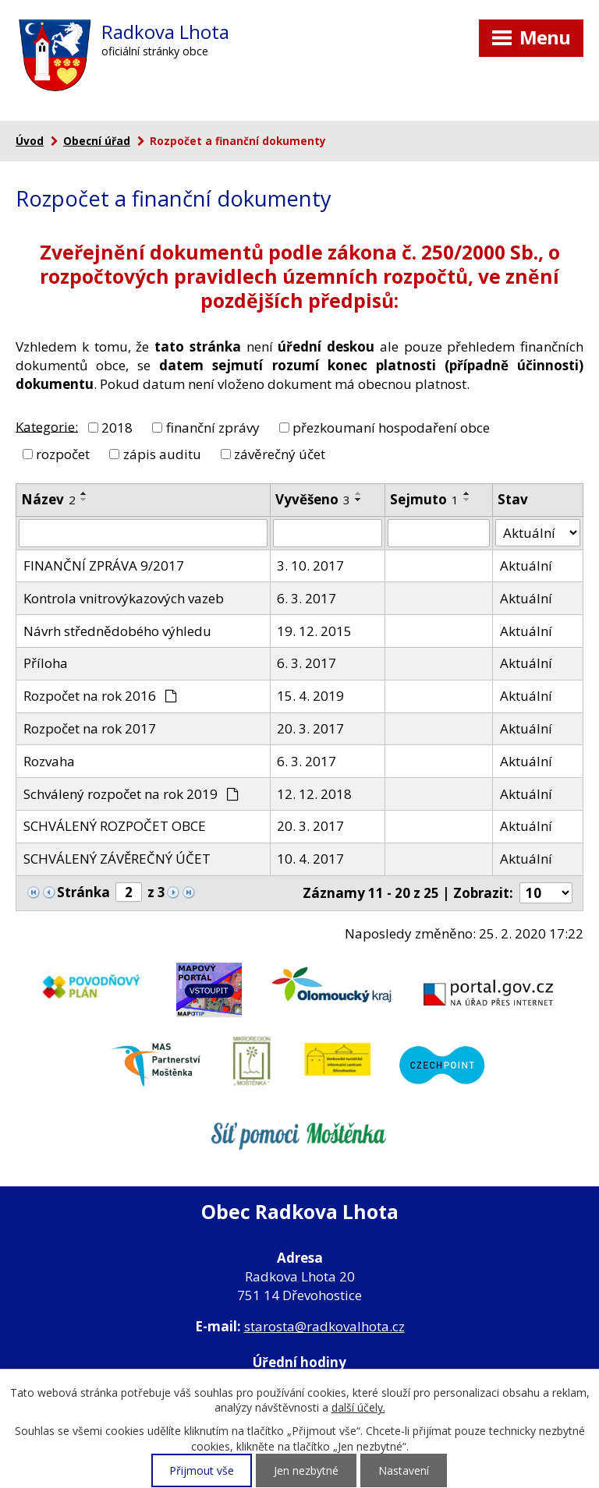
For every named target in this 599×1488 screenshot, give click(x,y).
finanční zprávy (213, 428)
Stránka (83, 892)
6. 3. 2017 (306, 598)
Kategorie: (47, 426)
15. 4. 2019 (310, 696)
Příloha (45, 663)
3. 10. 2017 (310, 565)
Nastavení (403, 1470)
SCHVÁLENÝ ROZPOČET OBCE (114, 826)
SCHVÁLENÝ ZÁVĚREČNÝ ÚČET (117, 859)
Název (48, 499)
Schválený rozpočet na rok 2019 (131, 794)
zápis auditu (162, 453)
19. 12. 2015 (314, 631)
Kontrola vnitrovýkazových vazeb (123, 598)
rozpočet (63, 453)
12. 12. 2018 (314, 794)
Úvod (30, 140)
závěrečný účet (279, 453)
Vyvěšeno (312, 499)
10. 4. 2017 (310, 859)
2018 (117, 428)
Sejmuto (424, 499)
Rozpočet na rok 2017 (89, 728)
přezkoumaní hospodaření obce (391, 428)
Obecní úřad (96, 140)
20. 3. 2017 (310, 728)
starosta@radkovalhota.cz (324, 1326)
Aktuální (526, 565)
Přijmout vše (201, 1470)
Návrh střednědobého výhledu (117, 631)
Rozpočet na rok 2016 (100, 696)
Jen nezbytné (306, 1470)
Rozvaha (49, 761)
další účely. (358, 1407)
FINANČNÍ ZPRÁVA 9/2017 (103, 565)
